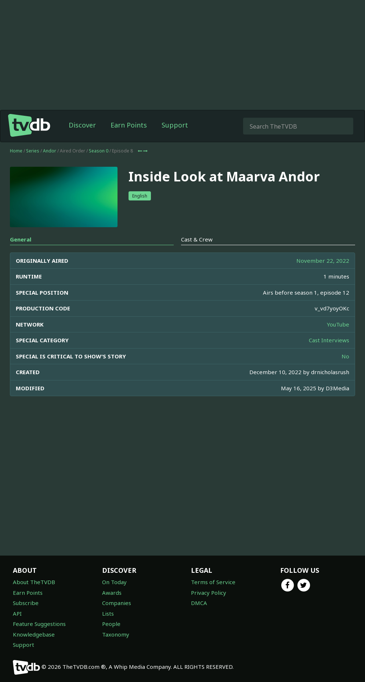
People (111, 623)
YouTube (338, 324)
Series (32, 151)
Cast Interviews (329, 340)
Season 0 (98, 151)
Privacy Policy (208, 592)
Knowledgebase (34, 634)
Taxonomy (115, 634)
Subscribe (26, 603)
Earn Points (129, 125)
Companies (116, 603)
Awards (112, 592)
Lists (108, 613)
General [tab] (20, 239)
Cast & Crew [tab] (197, 239)
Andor (49, 151)
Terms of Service (213, 582)
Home (16, 151)
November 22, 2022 (322, 260)
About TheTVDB (34, 582)
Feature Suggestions (39, 623)
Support (175, 125)
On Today (114, 582)
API (17, 613)
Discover (82, 125)
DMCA (199, 603)
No (345, 356)
